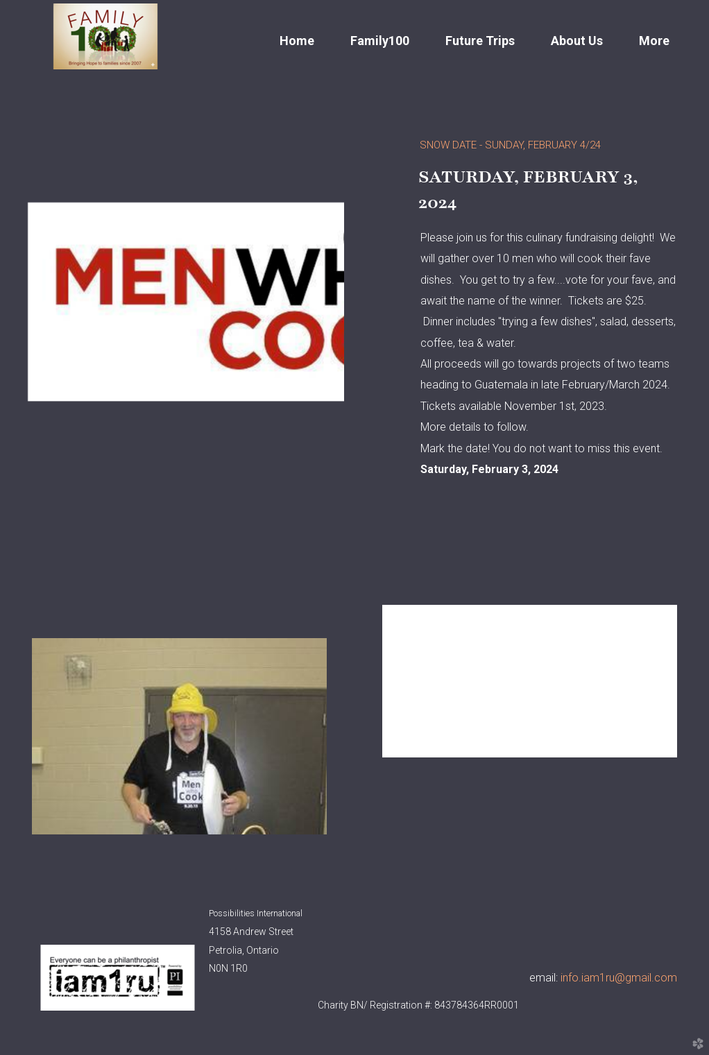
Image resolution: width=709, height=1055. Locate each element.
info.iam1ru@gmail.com (619, 977)
